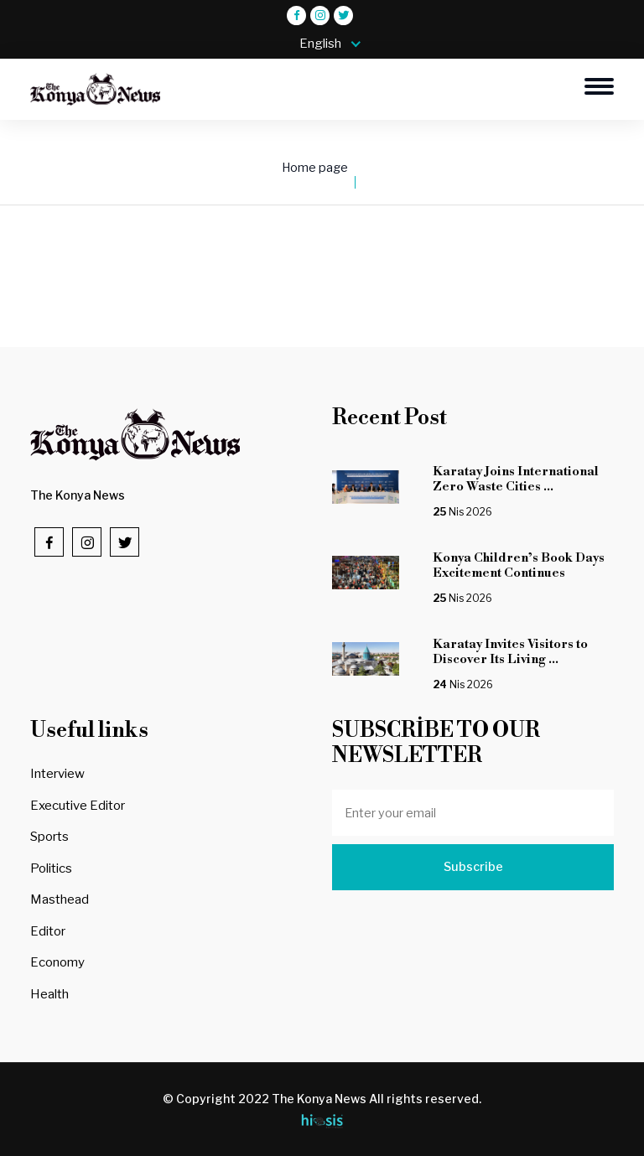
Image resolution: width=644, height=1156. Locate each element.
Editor (47, 931)
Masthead (59, 899)
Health (49, 994)
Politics (51, 868)
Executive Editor (77, 805)
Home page (315, 167)
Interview (57, 773)
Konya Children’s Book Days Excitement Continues (519, 565)
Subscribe (473, 866)
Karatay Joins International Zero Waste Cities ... (516, 479)
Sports (49, 836)
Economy (57, 962)
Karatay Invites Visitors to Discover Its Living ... (510, 651)
